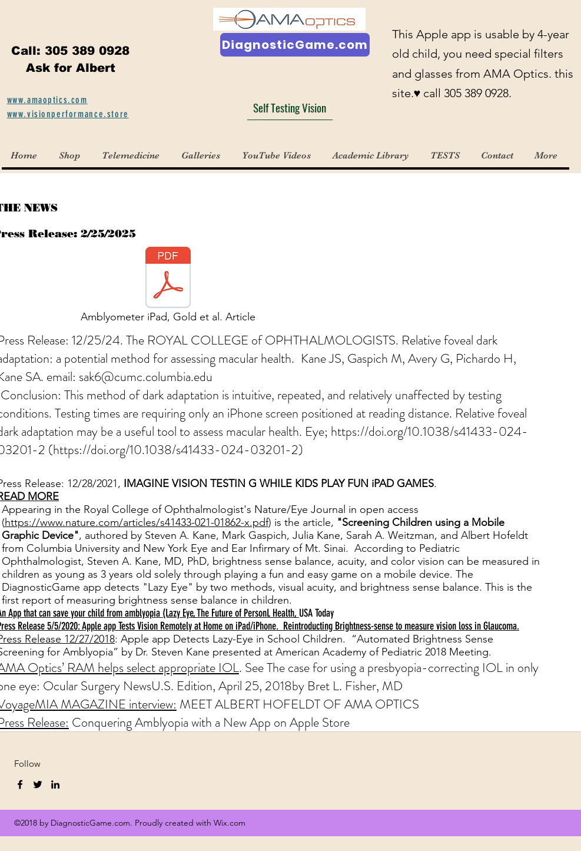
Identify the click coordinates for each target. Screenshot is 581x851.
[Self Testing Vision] (290, 107)
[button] (202, 155)
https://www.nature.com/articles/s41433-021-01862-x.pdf (136, 522)
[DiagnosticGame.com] (295, 45)
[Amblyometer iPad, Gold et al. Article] (168, 288)
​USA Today (316, 613)
